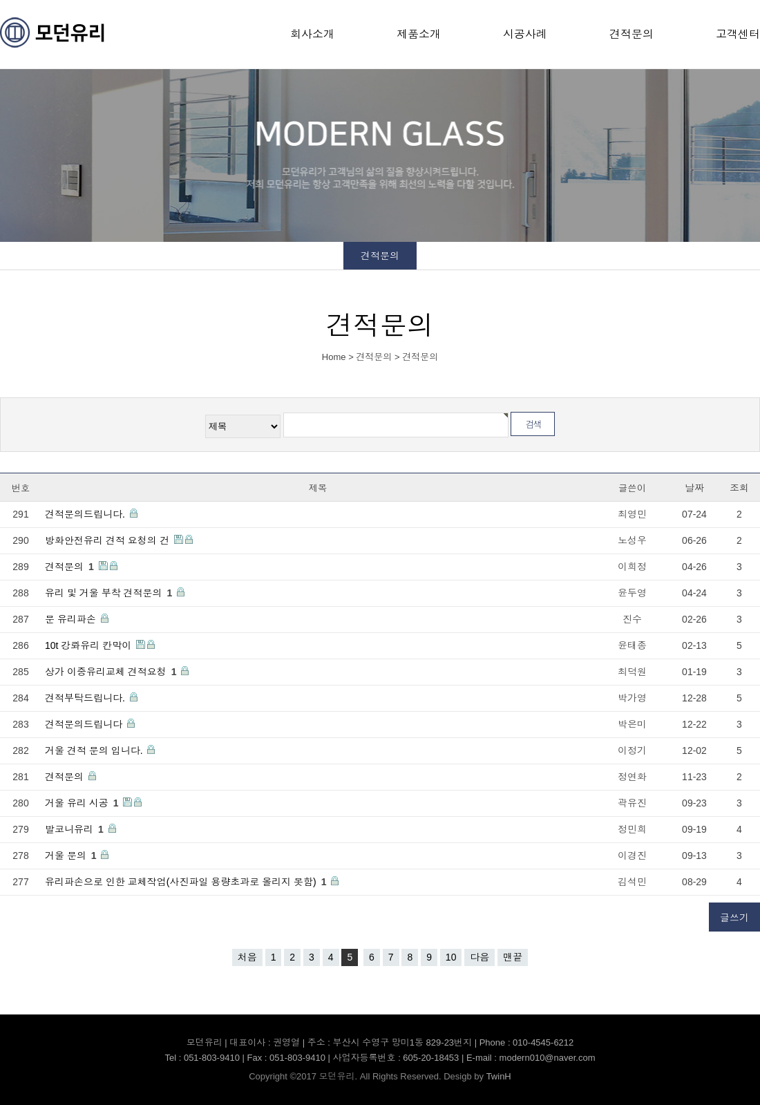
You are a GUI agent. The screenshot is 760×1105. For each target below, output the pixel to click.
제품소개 (419, 34)
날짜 (694, 487)
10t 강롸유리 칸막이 (89, 645)
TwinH (498, 1076)
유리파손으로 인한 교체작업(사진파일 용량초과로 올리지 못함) (187, 881)
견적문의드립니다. (86, 514)
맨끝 (512, 957)
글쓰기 (734, 917)
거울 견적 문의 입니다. (95, 750)
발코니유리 (75, 829)
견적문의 (631, 34)
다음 (479, 957)
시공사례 (525, 34)
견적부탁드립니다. (86, 697)
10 (451, 957)
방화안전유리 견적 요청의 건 (108, 540)
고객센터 (738, 34)
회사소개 (312, 34)
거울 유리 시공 (83, 803)
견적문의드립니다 (85, 724)
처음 (247, 957)
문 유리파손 (72, 619)
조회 (739, 487)
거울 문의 (72, 855)
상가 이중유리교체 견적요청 (112, 671)
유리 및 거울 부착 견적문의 (110, 592)
